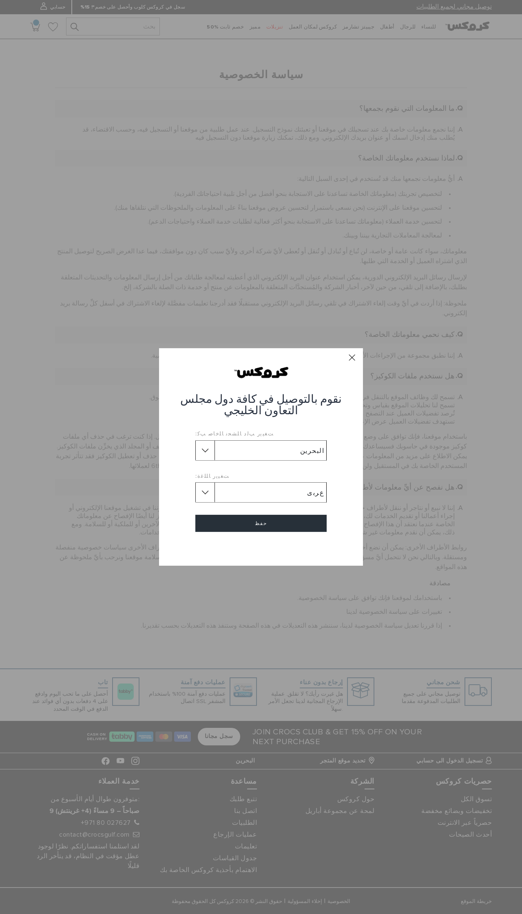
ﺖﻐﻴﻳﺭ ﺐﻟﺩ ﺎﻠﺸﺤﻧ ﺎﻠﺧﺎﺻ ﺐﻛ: (234, 433)
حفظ (261, 523)
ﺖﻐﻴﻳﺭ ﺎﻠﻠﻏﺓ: (212, 475)
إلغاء (261, 547)
